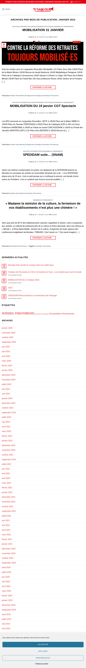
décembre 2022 (8, 445)
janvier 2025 (7, 370)
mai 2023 (6, 422)
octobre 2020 (7, 558)
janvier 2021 (7, 544)
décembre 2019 (8, 605)
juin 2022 (6, 469)
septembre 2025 (9, 342)
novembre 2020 (8, 553)
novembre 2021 (8, 502)
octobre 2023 (7, 408)
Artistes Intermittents (22, 26)
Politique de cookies (41, 663)
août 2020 (6, 567)
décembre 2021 (8, 497)
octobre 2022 (7, 455)
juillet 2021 (6, 516)
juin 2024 (6, 389)
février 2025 (7, 366)
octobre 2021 (7, 506)
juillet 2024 (6, 384)
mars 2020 (6, 591)
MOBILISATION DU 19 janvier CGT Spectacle (43, 106)
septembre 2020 (9, 563)
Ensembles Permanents (64, 26)
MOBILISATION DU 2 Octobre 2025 (23, 280)
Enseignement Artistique (42, 26)
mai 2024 (6, 394)
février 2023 (7, 436)
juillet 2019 (6, 619)
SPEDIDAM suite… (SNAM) (43, 154)
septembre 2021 (9, 511)
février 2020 (7, 596)
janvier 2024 (7, 398)
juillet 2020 (6, 572)
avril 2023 (6, 427)
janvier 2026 (7, 328)
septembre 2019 (9, 610)
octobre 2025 (7, 337)
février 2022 (7, 488)
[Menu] (6, 9)
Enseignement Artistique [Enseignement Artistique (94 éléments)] (42, 314)
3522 (10, 288)
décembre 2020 (8, 549)
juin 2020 (6, 577)
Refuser (43, 651)
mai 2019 (6, 624)
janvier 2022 (7, 492)
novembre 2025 (8, 333)
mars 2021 (6, 535)
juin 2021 (6, 520)
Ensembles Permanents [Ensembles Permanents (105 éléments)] (62, 313)
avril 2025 (6, 356)
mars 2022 (6, 483)
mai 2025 (6, 351)
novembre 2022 (8, 450)
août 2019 (6, 614)
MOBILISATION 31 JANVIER (43, 30)
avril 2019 (6, 628)
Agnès (54, 37)
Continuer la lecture (43, 87)
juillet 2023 (6, 417)
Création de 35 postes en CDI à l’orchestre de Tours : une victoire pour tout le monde (44, 272)
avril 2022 (6, 478)
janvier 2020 (7, 600)
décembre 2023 (8, 403)
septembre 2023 (9, 413)
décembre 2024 (8, 375)
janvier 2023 (7, 441)
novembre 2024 (8, 380)
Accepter (43, 644)
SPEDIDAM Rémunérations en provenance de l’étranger (32, 295)
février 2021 (7, 539)
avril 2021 (6, 530)
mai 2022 (6, 473)
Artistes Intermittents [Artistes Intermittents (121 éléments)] (18, 313)
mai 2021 (6, 525)
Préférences (43, 658)
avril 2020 (6, 586)
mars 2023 (6, 431)
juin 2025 (6, 347)
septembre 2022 (9, 459)
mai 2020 (6, 582)
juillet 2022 (6, 464)
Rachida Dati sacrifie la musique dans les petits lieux (31, 265)
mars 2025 (6, 361)
